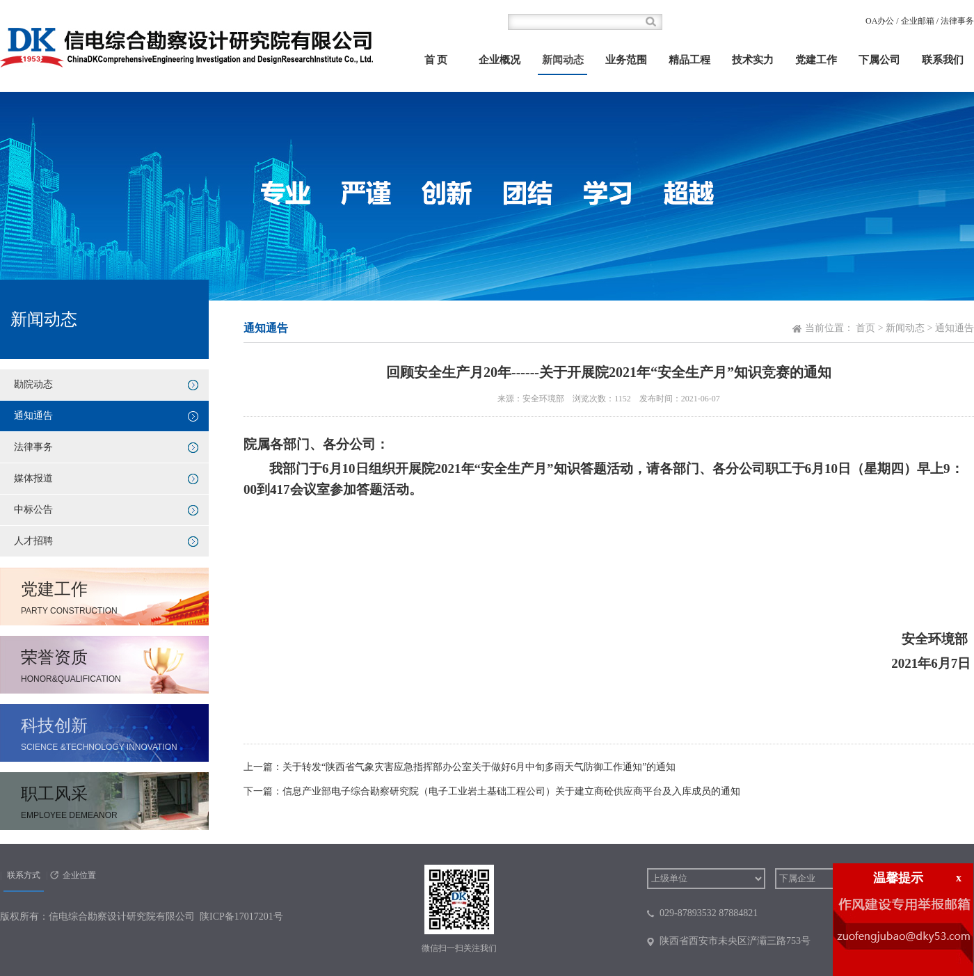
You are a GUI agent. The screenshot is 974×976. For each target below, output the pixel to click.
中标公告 (33, 509)
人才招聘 (33, 541)
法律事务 (957, 21)
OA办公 (879, 21)
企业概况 (499, 59)
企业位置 (79, 875)
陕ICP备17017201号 (241, 916)
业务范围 (626, 59)
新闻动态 (563, 59)
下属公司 (879, 59)
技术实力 (753, 59)
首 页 (436, 59)
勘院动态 (33, 384)
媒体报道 (33, 478)
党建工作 (816, 59)
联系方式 (23, 875)
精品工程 (689, 59)
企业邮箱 (917, 21)
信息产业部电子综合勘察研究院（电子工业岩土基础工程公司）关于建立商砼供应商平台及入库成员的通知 (511, 791)
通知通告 (33, 415)
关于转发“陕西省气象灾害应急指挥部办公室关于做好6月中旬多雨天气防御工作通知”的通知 (479, 767)
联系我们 (943, 59)
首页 (865, 328)
